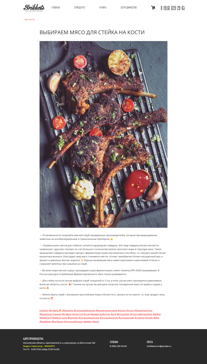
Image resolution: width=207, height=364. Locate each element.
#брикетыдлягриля (106, 310)
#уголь (130, 310)
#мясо (95, 321)
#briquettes (123, 314)
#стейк (149, 317)
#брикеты (67, 310)
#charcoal (77, 314)
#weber (157, 314)
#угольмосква (126, 317)
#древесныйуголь (100, 314)
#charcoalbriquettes (141, 314)
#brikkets (67, 314)
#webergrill (46, 317)
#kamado (73, 317)
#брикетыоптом (143, 310)
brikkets (44, 310)
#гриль (122, 310)
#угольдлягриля (109, 317)
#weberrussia (59, 317)
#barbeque (57, 321)
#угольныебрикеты (84, 310)
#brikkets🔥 (55, 310)
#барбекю (45, 321)
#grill (113, 314)
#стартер (140, 317)
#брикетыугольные (50, 314)
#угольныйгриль (73, 321)
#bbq (156, 317)
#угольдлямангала (88, 317)
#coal (87, 314)
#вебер (87, 321)
